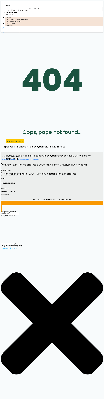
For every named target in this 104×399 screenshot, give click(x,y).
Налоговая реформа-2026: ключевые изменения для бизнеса (40, 173)
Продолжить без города (9, 248)
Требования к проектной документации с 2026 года (34, 146)
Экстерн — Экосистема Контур (19, 19)
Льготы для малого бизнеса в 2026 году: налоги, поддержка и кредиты (46, 164)
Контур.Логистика (19, 10)
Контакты (9, 14)
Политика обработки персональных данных (20, 159)
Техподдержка (11, 12)
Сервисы (9, 5)
